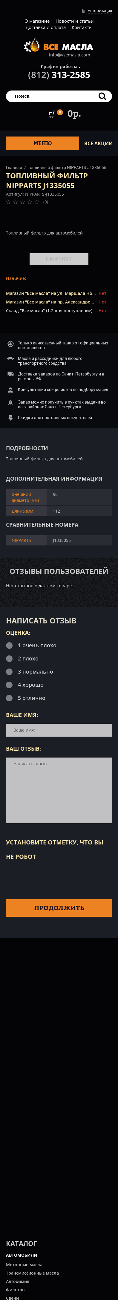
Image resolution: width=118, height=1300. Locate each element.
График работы (59, 66)
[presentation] (51, 878)
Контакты (82, 27)
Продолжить (59, 908)
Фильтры (15, 1290)
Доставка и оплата (46, 27)
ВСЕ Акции (98, 143)
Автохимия (17, 1281)
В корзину (59, 258)
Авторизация (100, 10)
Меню (42, 143)
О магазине (37, 21)
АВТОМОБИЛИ (21, 1255)
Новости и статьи (75, 21)
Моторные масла (24, 1264)
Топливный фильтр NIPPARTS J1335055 (67, 167)
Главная (14, 167)
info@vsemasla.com (69, 55)
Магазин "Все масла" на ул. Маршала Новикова (56, 293)
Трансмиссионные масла (32, 1273)
